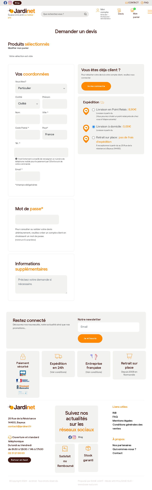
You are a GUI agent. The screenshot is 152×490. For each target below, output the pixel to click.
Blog (17, 3)
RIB (114, 412)
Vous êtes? (20, 82)
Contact (132, 3)
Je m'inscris (90, 338)
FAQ (144, 2)
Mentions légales (122, 420)
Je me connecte (96, 86)
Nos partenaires (122, 445)
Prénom (46, 97)
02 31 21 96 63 (16, 453)
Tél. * (17, 143)
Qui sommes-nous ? (124, 449)
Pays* (45, 128)
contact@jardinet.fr (19, 426)
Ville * (45, 113)
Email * (19, 170)
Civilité (18, 97)
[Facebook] (5, 3)
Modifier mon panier (18, 48)
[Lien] (80, 437)
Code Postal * (22, 128)
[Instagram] (10, 3)
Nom (17, 113)
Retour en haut (19, 460)
